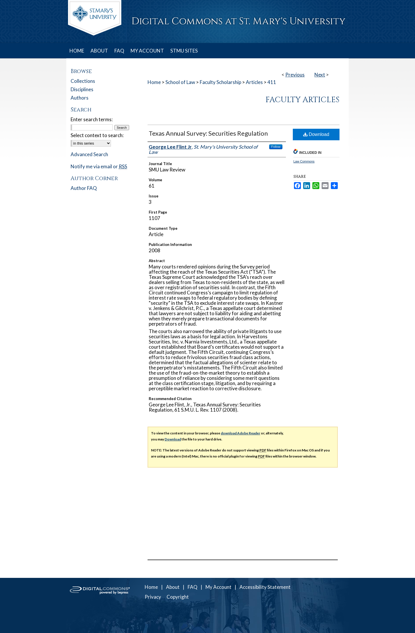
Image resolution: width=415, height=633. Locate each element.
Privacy (153, 597)
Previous (295, 75)
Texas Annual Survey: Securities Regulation (208, 133)
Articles (254, 82)
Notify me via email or (99, 166)
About (173, 587)
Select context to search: (97, 135)
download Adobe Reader (240, 433)
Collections (83, 81)
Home (154, 82)
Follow (275, 146)
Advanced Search (89, 154)
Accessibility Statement (264, 587)
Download (316, 134)
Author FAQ (84, 188)
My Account (218, 587)
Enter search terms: (92, 119)
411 (271, 82)
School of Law (180, 82)
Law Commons (303, 161)
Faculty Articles (302, 100)
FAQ (192, 587)
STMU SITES (184, 51)
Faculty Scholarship (220, 82)
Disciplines (82, 89)
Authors (79, 98)
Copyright (178, 597)
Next (319, 75)
